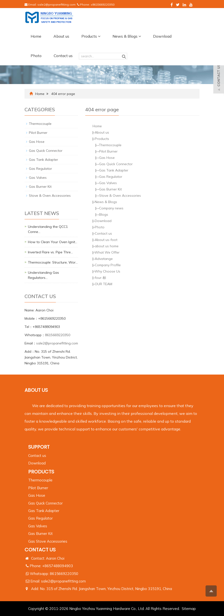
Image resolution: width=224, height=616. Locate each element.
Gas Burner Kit (110, 189)
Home (36, 36)
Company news (111, 208)
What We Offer (107, 252)
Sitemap (189, 608)
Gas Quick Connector (116, 164)
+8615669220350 (102, 4)
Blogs (103, 214)
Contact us (63, 55)
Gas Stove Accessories (47, 541)
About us (61, 36)
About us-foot (106, 240)
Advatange (104, 259)
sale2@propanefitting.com (56, 4)
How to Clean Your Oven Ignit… (52, 242)
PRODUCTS (41, 471)
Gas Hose (107, 157)
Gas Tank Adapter (113, 170)
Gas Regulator (110, 176)
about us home (107, 246)
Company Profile (108, 265)
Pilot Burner (108, 151)
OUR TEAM (103, 284)
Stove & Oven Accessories (120, 195)
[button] (99, 36)
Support (39, 447)
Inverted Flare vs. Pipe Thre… (50, 252)
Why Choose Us (107, 271)
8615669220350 (57, 335)
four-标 (100, 277)
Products (90, 36)
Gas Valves (108, 183)
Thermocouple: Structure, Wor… (53, 262)
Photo (36, 55)
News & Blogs (126, 36)
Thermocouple (110, 145)
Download (162, 36)
